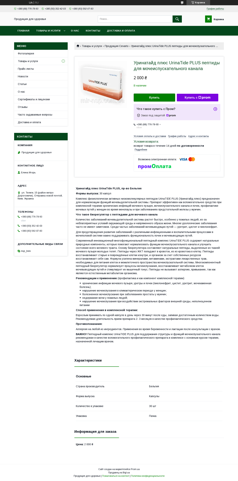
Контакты (93, 30)
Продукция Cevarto (116, 46)
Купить (154, 97)
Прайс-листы (26, 68)
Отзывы (23, 106)
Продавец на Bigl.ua (119, 472)
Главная (23, 30)
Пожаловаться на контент (115, 476)
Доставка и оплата (121, 30)
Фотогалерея (26, 53)
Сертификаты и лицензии (34, 99)
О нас (75, 30)
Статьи (22, 84)
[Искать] (177, 19)
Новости (23, 76)
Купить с (197, 97)
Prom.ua (135, 469)
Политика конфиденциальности (148, 476)
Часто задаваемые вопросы (35, 114)
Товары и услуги (48, 30)
